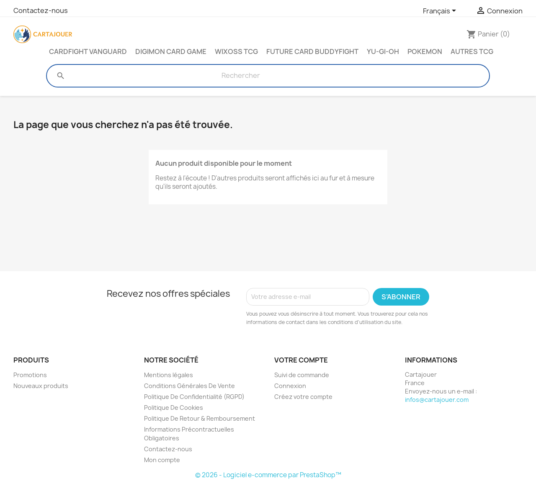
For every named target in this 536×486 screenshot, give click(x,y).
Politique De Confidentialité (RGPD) (194, 397)
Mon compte (162, 460)
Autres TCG (472, 51)
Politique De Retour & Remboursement (199, 418)
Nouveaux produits (40, 386)
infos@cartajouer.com (437, 400)
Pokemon (424, 51)
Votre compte (301, 360)
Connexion (290, 386)
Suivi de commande (301, 375)
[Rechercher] (240, 75)
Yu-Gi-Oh (383, 51)
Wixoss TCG (236, 51)
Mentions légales (168, 375)
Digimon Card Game (170, 51)
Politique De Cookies (173, 407)
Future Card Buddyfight (312, 51)
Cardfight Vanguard (88, 51)
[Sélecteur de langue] (441, 11)
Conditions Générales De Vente (189, 386)
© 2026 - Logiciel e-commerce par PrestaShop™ (268, 475)
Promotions (30, 375)
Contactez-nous (40, 10)
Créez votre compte (303, 397)
